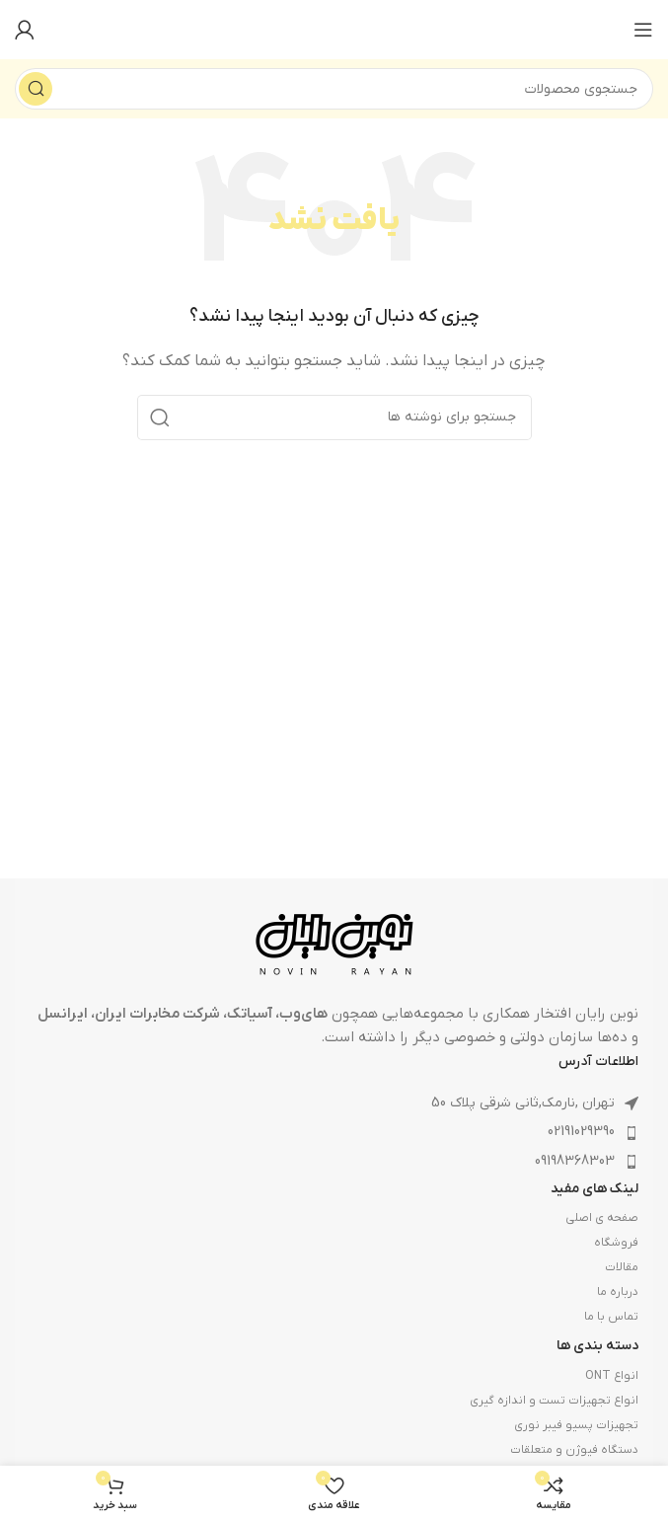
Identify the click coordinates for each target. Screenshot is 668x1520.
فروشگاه (616, 1243)
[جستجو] (334, 89)
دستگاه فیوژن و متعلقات (574, 1450)
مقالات (621, 1267)
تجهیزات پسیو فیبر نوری (576, 1425)
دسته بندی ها (597, 1345)
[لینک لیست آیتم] (334, 1132)
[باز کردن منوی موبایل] (643, 29)
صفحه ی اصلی (601, 1218)
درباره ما (617, 1292)
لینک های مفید (594, 1188)
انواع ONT (611, 1376)
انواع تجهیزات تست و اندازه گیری (554, 1400)
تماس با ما (611, 1317)
